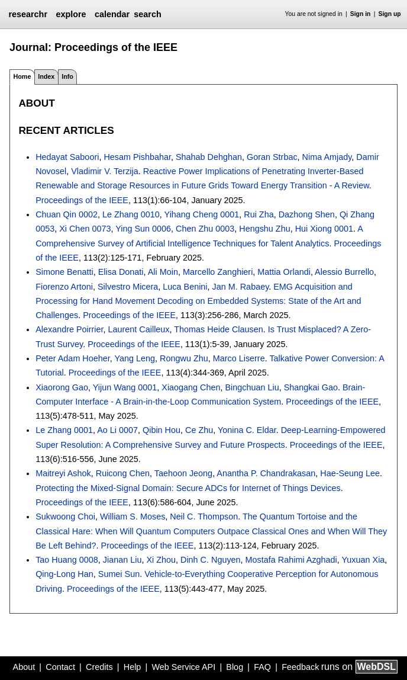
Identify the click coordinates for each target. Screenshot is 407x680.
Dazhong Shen (307, 214)
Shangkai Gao (311, 387)
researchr (27, 14)
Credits (99, 667)
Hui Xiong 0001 (324, 228)
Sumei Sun (119, 574)
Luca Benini (185, 286)
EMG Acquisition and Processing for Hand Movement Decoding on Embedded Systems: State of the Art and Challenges (198, 301)
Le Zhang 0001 (64, 430)
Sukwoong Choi (65, 516)
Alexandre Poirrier (69, 329)
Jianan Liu (122, 559)
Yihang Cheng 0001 (202, 214)
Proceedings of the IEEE (81, 200)
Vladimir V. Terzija (104, 171)
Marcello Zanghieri (218, 272)
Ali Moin (163, 272)
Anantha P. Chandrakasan (266, 473)
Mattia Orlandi (284, 272)
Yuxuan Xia (363, 559)
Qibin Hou (161, 430)
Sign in (360, 14)
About (24, 667)
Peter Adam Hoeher (72, 358)
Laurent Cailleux (139, 329)
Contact (60, 667)
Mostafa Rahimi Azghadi (291, 559)
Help (132, 667)
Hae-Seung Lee (350, 473)
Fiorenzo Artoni (64, 286)
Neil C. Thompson (204, 516)
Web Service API (183, 667)
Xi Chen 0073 (85, 228)
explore (71, 14)
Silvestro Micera (128, 286)
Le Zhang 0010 (131, 214)
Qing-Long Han (64, 574)
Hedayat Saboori (67, 157)
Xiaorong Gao (61, 387)
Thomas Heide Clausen (218, 329)
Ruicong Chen (123, 473)
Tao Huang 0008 (66, 559)
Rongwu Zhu (184, 358)
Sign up (390, 14)
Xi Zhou (161, 559)
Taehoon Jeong (183, 473)
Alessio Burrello (344, 272)
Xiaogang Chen (190, 387)
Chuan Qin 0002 (66, 214)
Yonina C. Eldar (247, 430)
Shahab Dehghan (209, 157)
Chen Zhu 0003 (205, 228)
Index (46, 76)
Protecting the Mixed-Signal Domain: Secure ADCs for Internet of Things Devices (188, 488)
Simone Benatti (64, 272)
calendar (112, 14)
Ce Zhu (199, 430)
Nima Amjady (327, 157)
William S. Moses (132, 516)
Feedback (300, 667)
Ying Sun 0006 (143, 228)
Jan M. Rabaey (240, 286)
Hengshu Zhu (264, 228)
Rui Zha (258, 214)
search (147, 14)
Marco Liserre (239, 358)
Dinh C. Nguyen (210, 559)
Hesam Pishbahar (137, 157)
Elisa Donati (121, 272)
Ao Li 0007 (117, 430)
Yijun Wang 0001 (125, 387)
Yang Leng (135, 358)
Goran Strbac (272, 157)
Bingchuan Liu (252, 387)
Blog (234, 667)
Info (67, 76)
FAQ (262, 667)
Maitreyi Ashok (63, 473)
